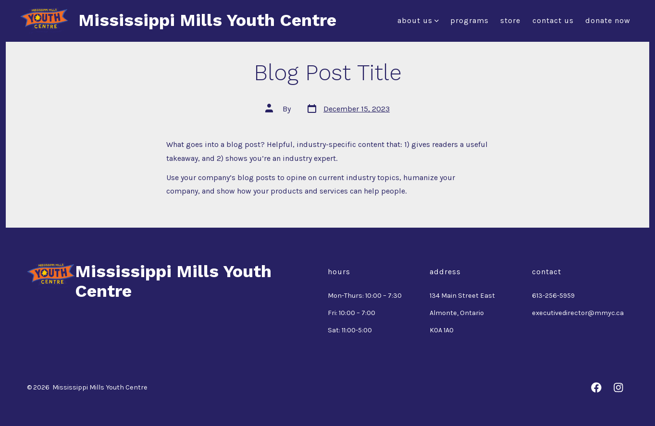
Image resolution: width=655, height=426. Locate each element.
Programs (469, 20)
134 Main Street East (462, 296)
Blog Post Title (328, 72)
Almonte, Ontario (457, 313)
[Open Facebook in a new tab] (596, 387)
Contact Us (553, 20)
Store (510, 20)
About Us (418, 20)
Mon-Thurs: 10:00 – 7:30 (365, 296)
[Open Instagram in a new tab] (618, 387)
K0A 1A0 (442, 330)
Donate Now (607, 20)
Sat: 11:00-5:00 (350, 330)
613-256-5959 (553, 296)
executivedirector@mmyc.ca (578, 313)
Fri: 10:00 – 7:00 (351, 313)
